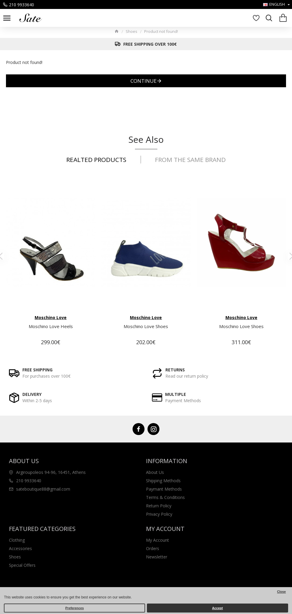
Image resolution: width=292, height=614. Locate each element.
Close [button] (281, 591)
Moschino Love (51, 317)
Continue (143, 80)
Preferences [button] (74, 608)
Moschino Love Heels (51, 326)
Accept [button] (217, 608)
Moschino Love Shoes (146, 326)
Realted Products (95, 159)
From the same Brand (192, 159)
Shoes (131, 31)
